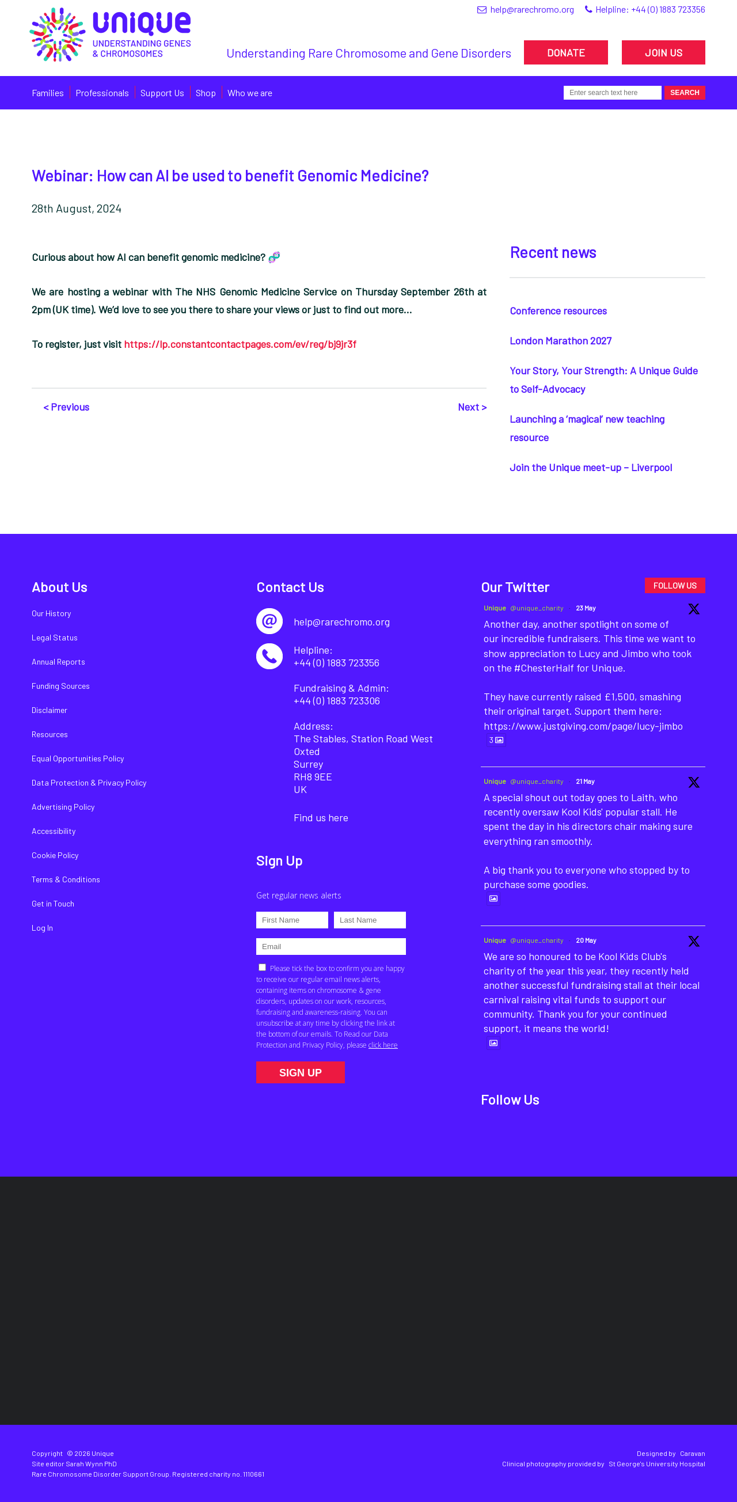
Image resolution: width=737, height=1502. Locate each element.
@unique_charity (537, 608)
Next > (472, 406)
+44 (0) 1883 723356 (668, 8)
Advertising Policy (63, 806)
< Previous (66, 406)
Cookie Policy (55, 855)
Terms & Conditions (66, 879)
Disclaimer (49, 710)
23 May (586, 608)
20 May (586, 940)
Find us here (321, 817)
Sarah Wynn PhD (91, 1463)
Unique (495, 608)
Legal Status (55, 637)
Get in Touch (53, 903)
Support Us (162, 92)
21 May (585, 781)
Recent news (553, 251)
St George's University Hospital (657, 1463)
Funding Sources (61, 686)
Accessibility (53, 831)
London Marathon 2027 (560, 340)
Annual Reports (58, 661)
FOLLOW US (675, 585)
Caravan (692, 1453)
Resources (50, 734)
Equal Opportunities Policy (78, 758)
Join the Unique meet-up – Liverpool (591, 467)
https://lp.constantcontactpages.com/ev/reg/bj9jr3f (240, 343)
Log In (42, 927)
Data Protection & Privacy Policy (89, 782)
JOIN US (663, 52)
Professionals (102, 92)
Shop (206, 92)
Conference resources (558, 310)
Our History (51, 613)
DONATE (566, 52)
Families (48, 92)
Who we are (249, 92)
